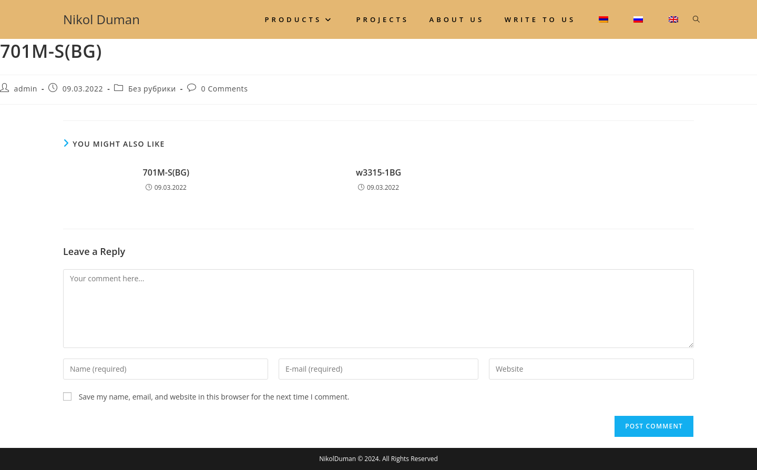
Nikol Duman (101, 19)
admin (25, 89)
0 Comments (224, 89)
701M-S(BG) (166, 172)
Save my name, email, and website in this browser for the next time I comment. (214, 397)
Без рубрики (152, 89)
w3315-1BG (378, 172)
